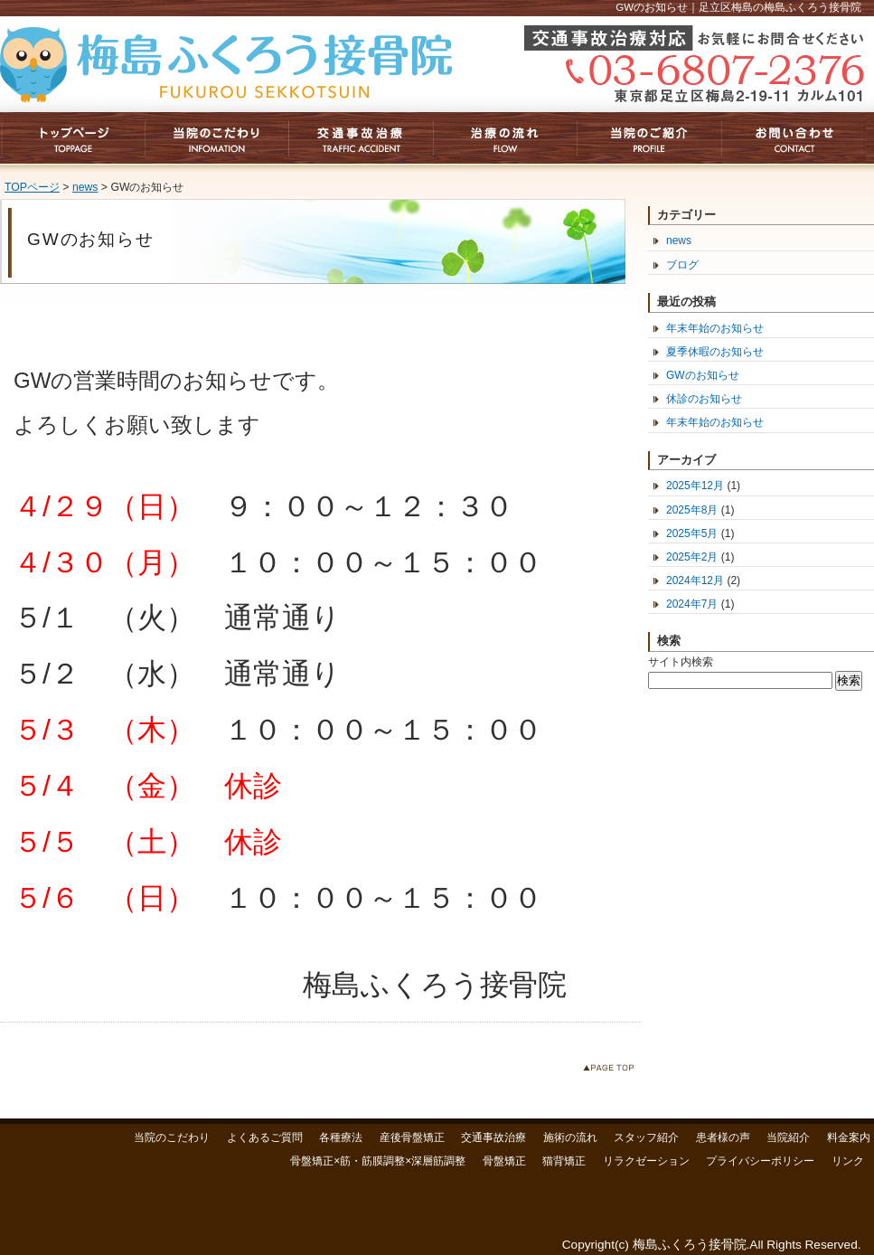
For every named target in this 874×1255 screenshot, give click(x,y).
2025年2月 (692, 557)
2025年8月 (692, 510)
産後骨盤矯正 (412, 1137)
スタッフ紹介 (646, 1137)
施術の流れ (570, 1137)
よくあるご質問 (265, 1137)
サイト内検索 (680, 662)
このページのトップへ (612, 1071)
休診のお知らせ (704, 398)
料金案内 (848, 1137)
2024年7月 (692, 604)
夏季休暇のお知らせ (715, 351)
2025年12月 (695, 485)
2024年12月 (695, 580)
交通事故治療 (493, 1137)
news (85, 187)
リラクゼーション (646, 1161)
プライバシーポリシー (760, 1161)
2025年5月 (692, 533)
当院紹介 (788, 1137)
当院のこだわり (172, 1137)
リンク (848, 1161)
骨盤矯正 (504, 1161)
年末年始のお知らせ (715, 328)
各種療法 (340, 1137)
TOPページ (32, 187)
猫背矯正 (564, 1161)
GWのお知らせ (702, 375)
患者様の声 (723, 1137)
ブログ (682, 265)
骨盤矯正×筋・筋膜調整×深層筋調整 (377, 1161)
